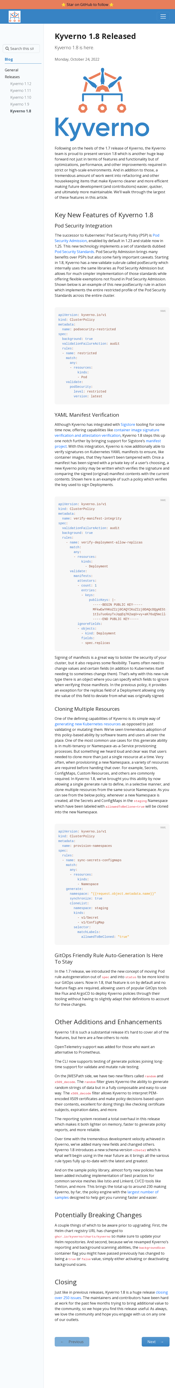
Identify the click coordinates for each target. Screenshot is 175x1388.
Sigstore (128, 424)
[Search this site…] (21, 48)
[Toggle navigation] (163, 16)
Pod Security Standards (74, 251)
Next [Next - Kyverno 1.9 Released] (155, 1338)
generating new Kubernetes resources (88, 723)
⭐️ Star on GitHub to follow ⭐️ (87, 4)
